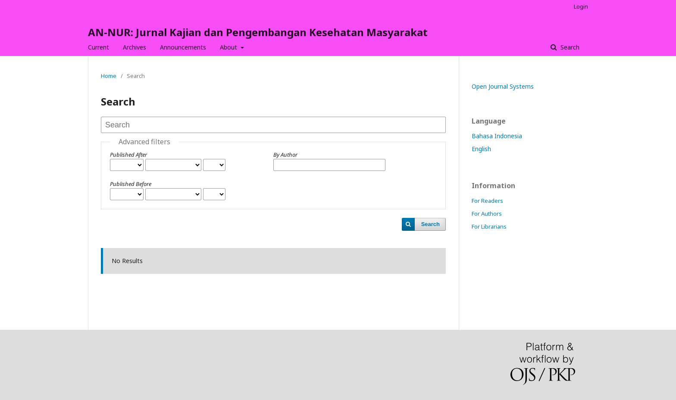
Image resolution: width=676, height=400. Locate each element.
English (481, 149)
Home (108, 76)
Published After (128, 154)
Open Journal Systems (503, 86)
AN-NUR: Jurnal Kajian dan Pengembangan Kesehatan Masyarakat (258, 32)
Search (569, 47)
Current (98, 47)
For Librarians (489, 226)
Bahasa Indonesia (497, 136)
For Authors (487, 213)
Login (581, 6)
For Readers (487, 201)
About (229, 47)
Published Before (130, 184)
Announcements (183, 47)
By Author (285, 154)
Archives (134, 47)
